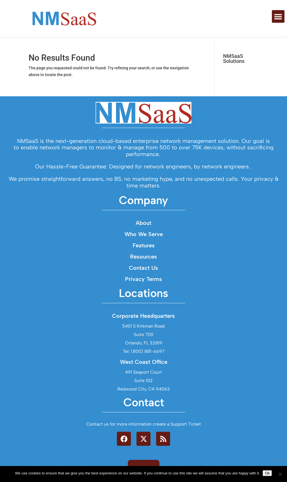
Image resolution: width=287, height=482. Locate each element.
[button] (278, 16)
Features (144, 245)
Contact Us (143, 267)
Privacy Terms (143, 279)
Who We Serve (143, 234)
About (143, 223)
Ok (267, 473)
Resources (143, 256)
